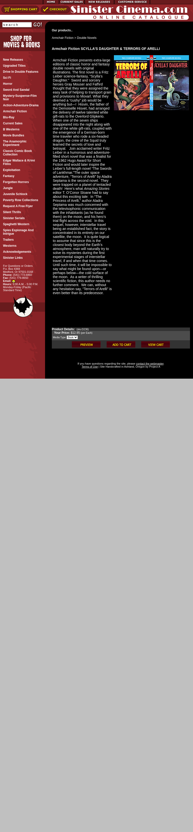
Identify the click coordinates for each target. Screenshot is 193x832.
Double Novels (86, 38)
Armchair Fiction (63, 38)
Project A (154, 366)
